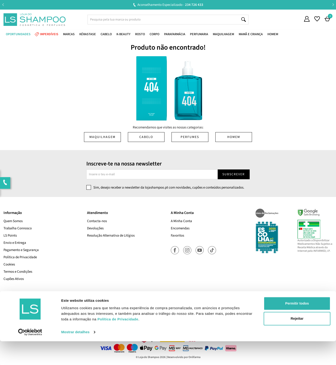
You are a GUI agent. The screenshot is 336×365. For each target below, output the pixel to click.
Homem (233, 137)
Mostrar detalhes (75, 356)
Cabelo (146, 137)
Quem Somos (13, 221)
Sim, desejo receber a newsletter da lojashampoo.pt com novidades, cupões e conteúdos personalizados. (168, 187)
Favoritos (177, 235)
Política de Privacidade (20, 257)
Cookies (9, 264)
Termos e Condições (18, 271)
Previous (3, 4)
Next (333, 4)
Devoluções (95, 228)
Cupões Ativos (14, 278)
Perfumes (190, 137)
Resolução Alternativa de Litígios (111, 235)
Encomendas (180, 228)
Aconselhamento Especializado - (170, 4)
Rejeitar (296, 342)
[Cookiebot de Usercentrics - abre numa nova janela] (30, 355)
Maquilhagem (102, 137)
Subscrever (233, 174)
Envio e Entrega (15, 242)
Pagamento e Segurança (21, 250)
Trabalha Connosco (18, 228)
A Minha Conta (181, 221)
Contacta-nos (97, 221)
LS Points (10, 235)
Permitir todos (297, 327)
